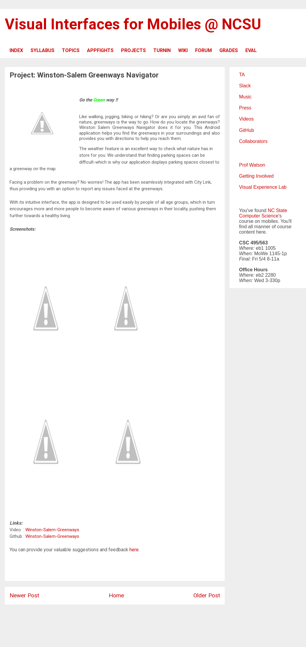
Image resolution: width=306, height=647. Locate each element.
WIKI (183, 50)
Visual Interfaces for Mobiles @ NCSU (133, 24)
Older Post (206, 595)
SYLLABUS (42, 50)
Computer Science (259, 215)
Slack (245, 85)
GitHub (246, 130)
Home (116, 595)
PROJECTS (133, 50)
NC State (277, 210)
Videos (246, 118)
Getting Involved (256, 176)
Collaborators (253, 141)
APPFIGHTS (100, 50)
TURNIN (162, 50)
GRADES (228, 50)
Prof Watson (252, 165)
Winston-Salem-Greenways (52, 529)
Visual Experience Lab (263, 187)
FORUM (203, 50)
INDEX (16, 50)
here (134, 549)
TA (242, 74)
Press (245, 107)
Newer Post (24, 595)
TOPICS (70, 50)
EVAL (251, 50)
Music (245, 96)
